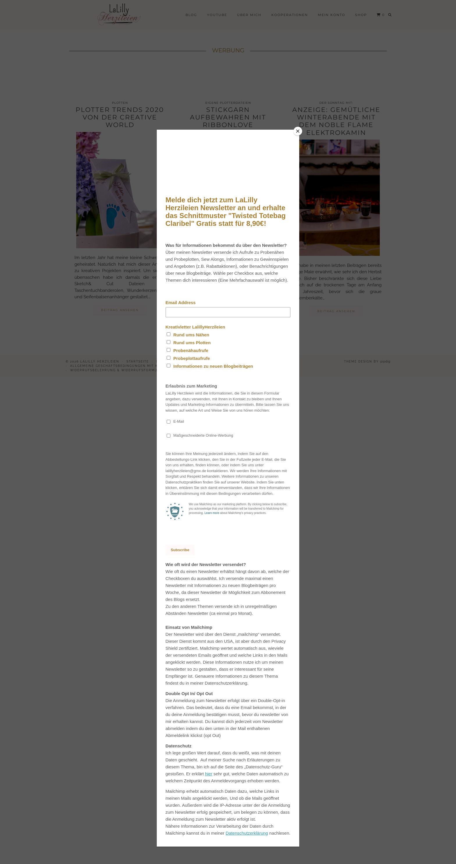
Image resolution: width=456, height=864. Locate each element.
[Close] (297, 131)
